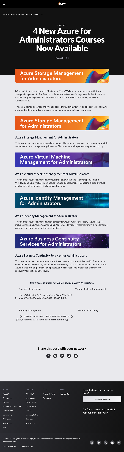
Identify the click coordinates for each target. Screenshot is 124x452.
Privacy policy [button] (27, 446)
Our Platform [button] (8, 410)
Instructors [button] (30, 423)
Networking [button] (30, 398)
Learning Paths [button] (32, 415)
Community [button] (7, 415)
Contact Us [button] (7, 398)
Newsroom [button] (7, 423)
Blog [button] (4, 427)
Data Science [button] (31, 406)
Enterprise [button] (47, 398)
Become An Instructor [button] (12, 406)
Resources (10, 14)
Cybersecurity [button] (31, 402)
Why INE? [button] (30, 394)
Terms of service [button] (9, 446)
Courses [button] (29, 419)
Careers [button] (6, 402)
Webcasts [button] (7, 419)
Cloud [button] (28, 410)
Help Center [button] (65, 394)
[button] (48, 356)
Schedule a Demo (102, 399)
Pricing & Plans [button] (49, 394)
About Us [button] (6, 394)
